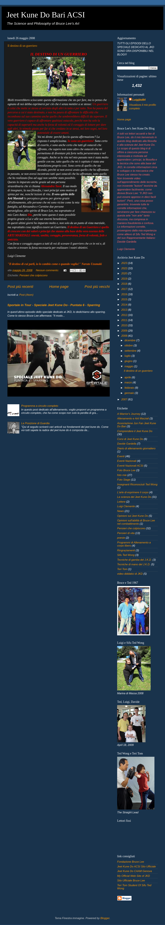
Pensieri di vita (125, 533)
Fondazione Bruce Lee (130, 861)
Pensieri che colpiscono (33, 275)
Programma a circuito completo (39, 405)
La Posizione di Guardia (35, 423)
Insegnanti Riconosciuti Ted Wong (137, 484)
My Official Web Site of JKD (133, 875)
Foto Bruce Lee (126, 470)
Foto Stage (123, 479)
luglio (127, 355)
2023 (124, 263)
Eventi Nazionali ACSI (130, 465)
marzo (128, 382)
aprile (128, 377)
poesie (121, 537)
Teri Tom (122, 569)
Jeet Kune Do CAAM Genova (134, 871)
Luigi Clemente (126, 506)
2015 (124, 299)
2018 (124, 283)
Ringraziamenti (126, 550)
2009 (124, 330)
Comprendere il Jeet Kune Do (134, 431)
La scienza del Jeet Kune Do (134, 496)
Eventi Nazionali (126, 460)
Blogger (104, 918)
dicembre (130, 340)
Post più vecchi (97, 286)
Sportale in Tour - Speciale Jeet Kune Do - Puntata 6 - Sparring (53, 305)
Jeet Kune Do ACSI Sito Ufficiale (136, 866)
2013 (124, 309)
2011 (124, 320)
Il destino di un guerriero (22, 45)
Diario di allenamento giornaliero (136, 448)
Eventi (121, 456)
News (120, 511)
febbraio (129, 387)
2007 (124, 399)
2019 (124, 278)
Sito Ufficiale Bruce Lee (131, 880)
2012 (124, 314)
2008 (124, 335)
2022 (124, 268)
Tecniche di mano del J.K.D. (133, 564)
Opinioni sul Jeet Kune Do (132, 515)
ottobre (128, 345)
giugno (128, 361)
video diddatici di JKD (130, 573)
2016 (124, 294)
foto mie (122, 475)
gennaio (129, 392)
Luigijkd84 (139, 99)
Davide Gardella (126, 443)
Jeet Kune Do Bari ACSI (46, 14)
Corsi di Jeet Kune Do (130, 439)
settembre (130, 350)
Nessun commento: (48, 270)
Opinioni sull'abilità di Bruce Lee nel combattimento (136, 522)
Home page (58, 286)
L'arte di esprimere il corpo (132, 492)
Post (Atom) (26, 294)
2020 (124, 273)
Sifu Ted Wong (126, 554)
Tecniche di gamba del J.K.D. (134, 559)
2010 (124, 325)
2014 (124, 304)
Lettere (121, 501)
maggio (129, 366)
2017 (124, 289)
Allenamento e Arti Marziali (133, 418)
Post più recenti (20, 286)
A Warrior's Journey (128, 413)
